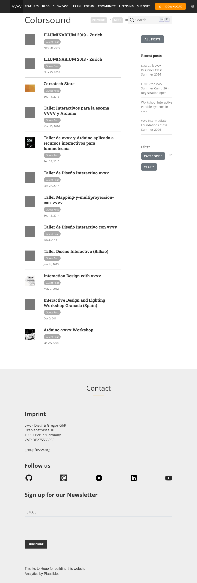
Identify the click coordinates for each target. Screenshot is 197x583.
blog (45, 6)
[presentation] (57, 529)
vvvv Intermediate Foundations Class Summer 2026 (154, 125)
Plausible (51, 574)
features (32, 6)
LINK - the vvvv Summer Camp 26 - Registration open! (155, 88)
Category (152, 156)
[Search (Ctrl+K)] (150, 20)
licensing (126, 6)
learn (76, 6)
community (107, 6)
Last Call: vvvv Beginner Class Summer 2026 (152, 70)
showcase (60, 6)
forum (89, 6)
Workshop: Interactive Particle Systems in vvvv (156, 106)
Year (148, 167)
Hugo (45, 568)
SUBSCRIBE (35, 544)
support (143, 6)
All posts (152, 39)
